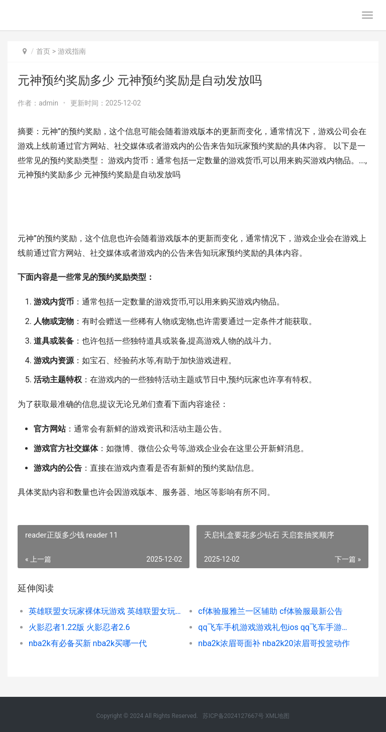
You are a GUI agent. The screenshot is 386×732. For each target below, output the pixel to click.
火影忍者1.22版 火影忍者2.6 (79, 627)
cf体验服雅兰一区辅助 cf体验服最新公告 (270, 611)
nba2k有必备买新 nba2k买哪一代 (88, 643)
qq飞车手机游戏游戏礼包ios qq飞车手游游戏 (274, 627)
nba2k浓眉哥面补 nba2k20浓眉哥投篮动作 (273, 643)
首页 (43, 51)
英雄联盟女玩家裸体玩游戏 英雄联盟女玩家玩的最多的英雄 (105, 611)
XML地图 (277, 715)
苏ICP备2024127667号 (233, 715)
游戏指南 (72, 51)
